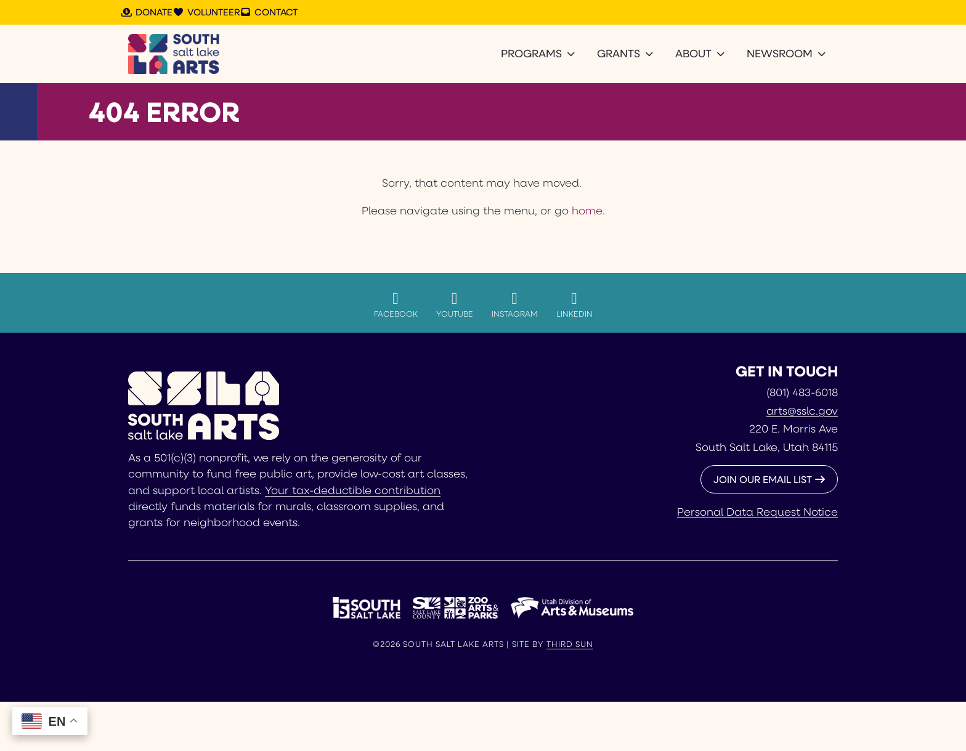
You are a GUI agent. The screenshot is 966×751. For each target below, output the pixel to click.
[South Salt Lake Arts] (174, 54)
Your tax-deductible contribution (352, 490)
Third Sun (569, 644)
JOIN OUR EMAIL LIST (762, 479)
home (587, 210)
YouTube (454, 304)
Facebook (396, 304)
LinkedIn (574, 304)
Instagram (515, 304)
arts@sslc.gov (802, 410)
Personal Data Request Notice (757, 511)
